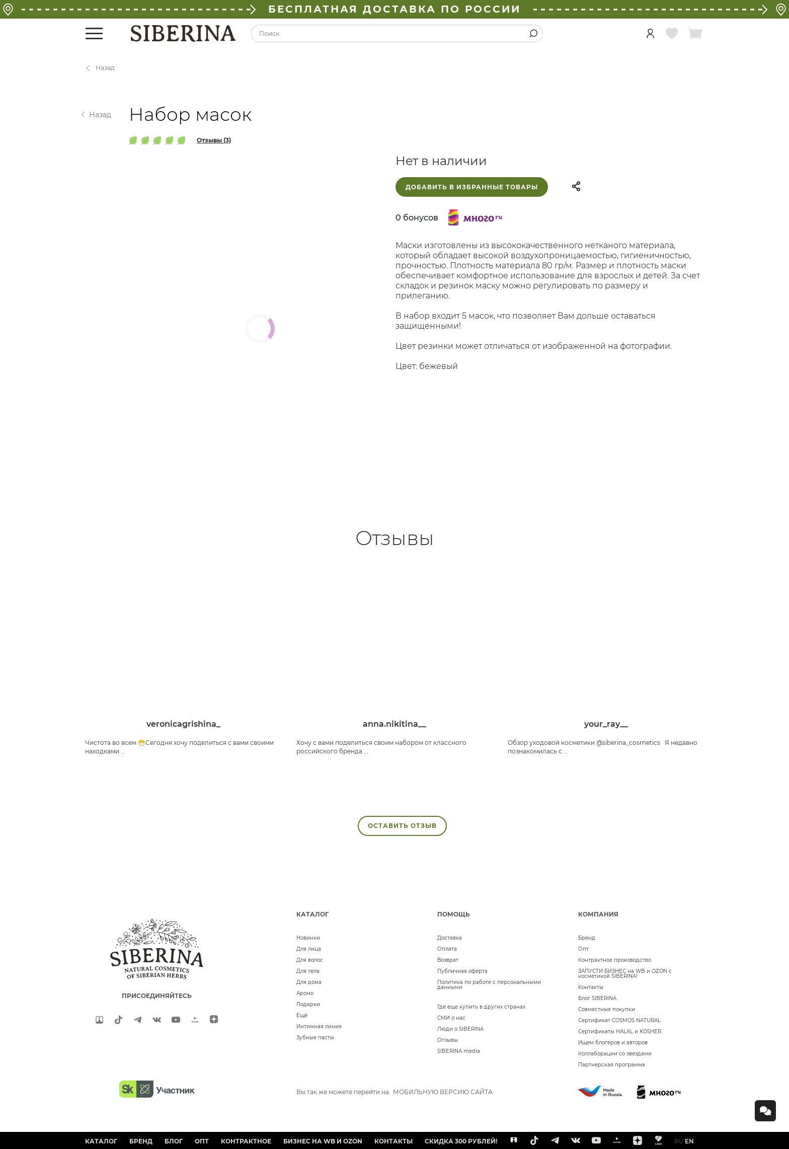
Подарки (308, 1004)
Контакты (590, 987)
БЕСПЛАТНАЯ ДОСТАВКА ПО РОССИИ (394, 9)
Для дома (309, 982)
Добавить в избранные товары (472, 187)
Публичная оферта (462, 971)
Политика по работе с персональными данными (489, 984)
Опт (583, 949)
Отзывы (447, 1040)
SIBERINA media (458, 1051)
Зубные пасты (315, 1037)
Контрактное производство (614, 960)
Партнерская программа (611, 1064)
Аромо (304, 993)
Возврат (447, 960)
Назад (105, 67)
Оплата (447, 949)
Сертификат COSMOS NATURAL (619, 1020)
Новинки (308, 938)
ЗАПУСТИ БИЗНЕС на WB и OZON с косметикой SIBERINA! (625, 973)
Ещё (301, 1015)
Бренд (586, 938)
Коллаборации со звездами (615, 1053)
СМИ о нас (451, 1018)
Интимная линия (319, 1026)
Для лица (308, 949)
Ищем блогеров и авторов (613, 1042)
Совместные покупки (606, 1009)
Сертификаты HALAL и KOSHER (619, 1031)
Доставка (449, 938)
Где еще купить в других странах (481, 1007)
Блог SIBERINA (597, 998)
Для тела (308, 971)
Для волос (309, 960)
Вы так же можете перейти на (394, 1092)
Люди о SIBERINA (460, 1029)
